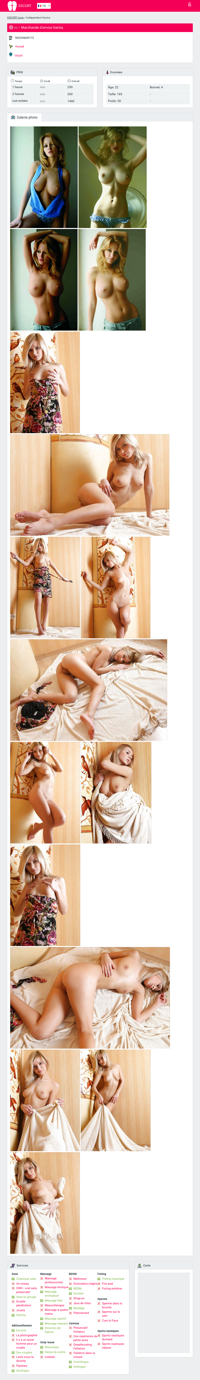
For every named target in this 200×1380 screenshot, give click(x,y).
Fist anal (107, 1283)
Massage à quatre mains (56, 1312)
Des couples (24, 1352)
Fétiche (21, 1315)
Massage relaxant (56, 1323)
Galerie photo (24, 117)
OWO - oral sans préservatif (26, 1290)
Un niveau (22, 1283)
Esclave (78, 1293)
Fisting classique (113, 1279)
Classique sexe (26, 1279)
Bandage (79, 1308)
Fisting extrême (112, 1288)
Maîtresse (80, 1279)
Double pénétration (23, 1303)
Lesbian (50, 1357)
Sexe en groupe (26, 1297)
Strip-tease (52, 1347)
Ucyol (15, 54)
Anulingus (22, 1370)
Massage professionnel (54, 1280)
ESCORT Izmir (15, 17)
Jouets (20, 1310)
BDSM (77, 1288)
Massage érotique (56, 1287)
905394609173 (24, 38)
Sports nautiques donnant (113, 1337)
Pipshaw (21, 1365)
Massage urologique (52, 1293)
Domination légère (85, 1283)
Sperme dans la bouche (112, 1305)
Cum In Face (110, 1320)
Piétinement (81, 1313)
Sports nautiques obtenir (113, 1346)
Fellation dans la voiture (84, 1355)
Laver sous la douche (25, 1359)
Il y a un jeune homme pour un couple (26, 1343)
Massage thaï (53, 1300)
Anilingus (79, 1366)
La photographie (26, 1335)
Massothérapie (54, 1305)
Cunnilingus (81, 1362)
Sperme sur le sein (111, 1313)
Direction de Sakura (53, 1330)
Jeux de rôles (82, 1303)
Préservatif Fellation (80, 1329)
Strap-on (78, 1298)
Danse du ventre (55, 1352)
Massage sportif (55, 1318)
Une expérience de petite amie (85, 1338)
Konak (16, 46)
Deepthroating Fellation (82, 1346)
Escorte (21, 1330)
